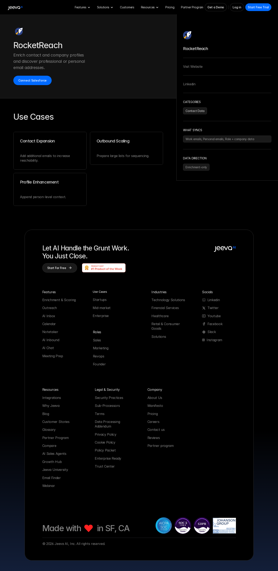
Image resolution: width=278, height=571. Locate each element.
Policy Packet (105, 450)
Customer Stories (56, 422)
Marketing (100, 348)
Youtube (214, 316)
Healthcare (160, 316)
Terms (99, 414)
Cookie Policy (105, 442)
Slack (211, 332)
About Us (154, 398)
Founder (99, 364)
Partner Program (55, 438)
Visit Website (193, 66)
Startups (99, 300)
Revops (98, 356)
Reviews (153, 438)
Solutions (158, 337)
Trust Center (105, 466)
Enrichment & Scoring (59, 300)
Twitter (213, 308)
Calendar (49, 324)
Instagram (214, 340)
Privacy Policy (105, 434)
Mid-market (102, 308)
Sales (97, 340)
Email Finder (51, 478)
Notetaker (50, 332)
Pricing (153, 414)
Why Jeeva (51, 406)
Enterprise (101, 316)
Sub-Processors (107, 406)
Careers (153, 422)
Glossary (49, 430)
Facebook (214, 324)
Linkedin (189, 84)
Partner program (160, 446)
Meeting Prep (52, 356)
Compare (49, 446)
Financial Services (165, 308)
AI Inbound (50, 340)
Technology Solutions (168, 300)
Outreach (49, 308)
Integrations (51, 398)
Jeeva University (55, 470)
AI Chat (48, 348)
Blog (45, 414)
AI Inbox (48, 316)
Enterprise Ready (108, 458)
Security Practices (109, 398)
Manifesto (155, 406)
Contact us (156, 430)
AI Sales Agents (54, 454)
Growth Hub (52, 462)
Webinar (48, 486)
